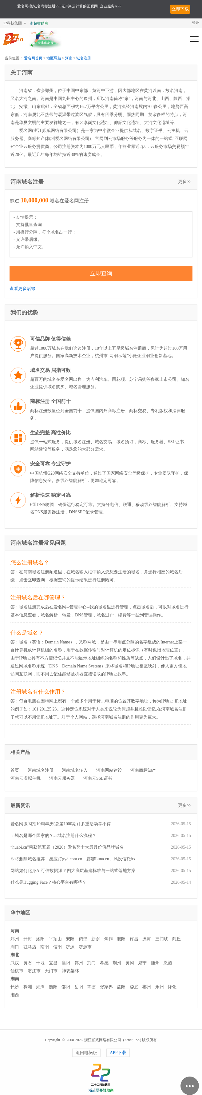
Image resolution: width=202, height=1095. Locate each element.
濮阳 (121, 939)
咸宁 (142, 963)
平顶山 (55, 939)
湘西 (14, 995)
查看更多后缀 (22, 288)
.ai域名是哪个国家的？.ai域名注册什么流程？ (53, 835)
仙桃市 (16, 971)
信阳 (57, 947)
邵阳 (65, 987)
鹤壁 (83, 939)
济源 (70, 947)
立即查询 (101, 273)
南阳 (44, 947)
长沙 (14, 987)
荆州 (117, 963)
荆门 (91, 963)
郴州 (146, 987)
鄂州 (78, 963)
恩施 (168, 963)
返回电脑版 (86, 1052)
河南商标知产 (143, 770)
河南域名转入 (75, 770)
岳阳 (78, 987)
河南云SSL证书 (97, 778)
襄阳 (65, 963)
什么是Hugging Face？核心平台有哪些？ (48, 882)
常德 (91, 987)
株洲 (27, 987)
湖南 (14, 979)
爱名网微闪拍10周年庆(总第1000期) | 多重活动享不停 (60, 824)
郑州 (14, 939)
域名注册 (83, 58)
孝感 (104, 963)
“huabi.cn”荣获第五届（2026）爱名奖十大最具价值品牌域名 (67, 847)
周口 (14, 947)
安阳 (70, 939)
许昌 (134, 939)
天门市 (51, 971)
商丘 (176, 939)
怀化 (172, 987)
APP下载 (118, 1052)
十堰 (40, 963)
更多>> (185, 181)
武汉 (14, 963)
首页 (14, 770)
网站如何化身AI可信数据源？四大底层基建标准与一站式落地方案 (73, 870)
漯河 (146, 939)
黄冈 (129, 963)
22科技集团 (12, 23)
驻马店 (29, 947)
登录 (195, 23)
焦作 (108, 939)
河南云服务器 (62, 778)
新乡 (95, 939)
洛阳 (40, 939)
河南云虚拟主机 (25, 778)
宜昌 (53, 963)
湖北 (14, 955)
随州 (155, 963)
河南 (69, 58)
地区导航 (53, 58)
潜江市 (34, 971)
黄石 (27, 963)
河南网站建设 (109, 770)
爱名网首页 (33, 58)
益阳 (121, 987)
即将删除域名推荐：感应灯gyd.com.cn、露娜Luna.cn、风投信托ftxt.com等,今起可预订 (75, 859)
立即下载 (180, 9)
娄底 (134, 987)
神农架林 (70, 971)
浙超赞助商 (39, 23)
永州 (159, 987)
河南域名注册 (40, 770)
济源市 (85, 947)
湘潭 (40, 987)
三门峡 (161, 939)
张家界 (106, 987)
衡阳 (53, 987)
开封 (27, 939)
